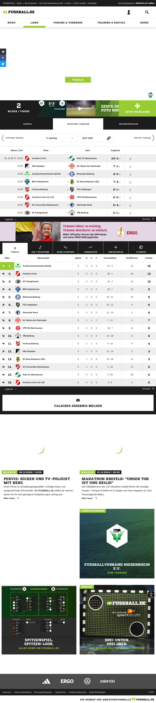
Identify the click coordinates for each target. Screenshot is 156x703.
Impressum (6, 692)
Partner (68, 3)
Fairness (141, 249)
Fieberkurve (91, 249)
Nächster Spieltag (145, 138)
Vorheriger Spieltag (11, 138)
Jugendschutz (60, 692)
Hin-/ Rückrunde (40, 249)
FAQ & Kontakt (80, 3)
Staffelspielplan (128, 124)
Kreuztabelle (116, 249)
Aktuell (27, 124)
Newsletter (92, 3)
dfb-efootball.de (31, 3)
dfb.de (19, 3)
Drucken (148, 219)
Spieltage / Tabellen (78, 124)
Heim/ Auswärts (65, 249)
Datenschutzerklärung (23, 692)
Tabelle (78, 80)
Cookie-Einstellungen (97, 692)
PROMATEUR (8, 3)
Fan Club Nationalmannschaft (51, 3)
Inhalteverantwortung (77, 692)
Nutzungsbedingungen (43, 692)
